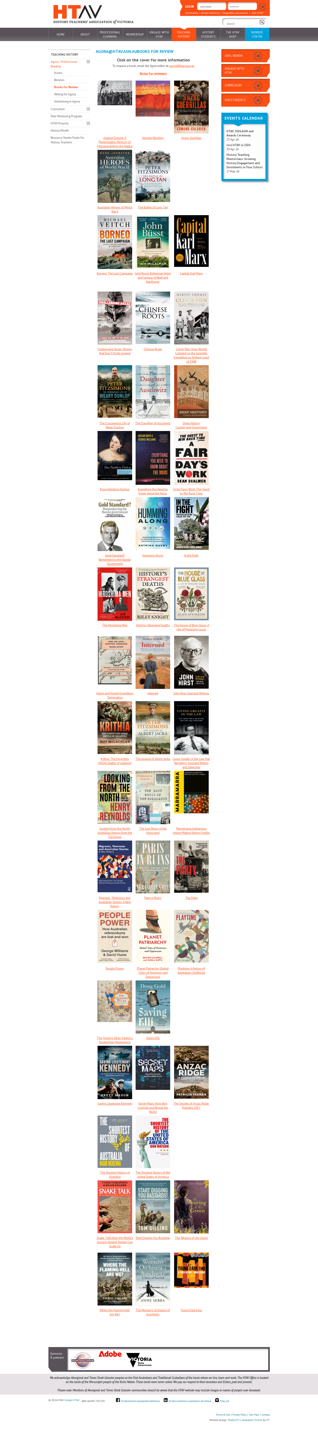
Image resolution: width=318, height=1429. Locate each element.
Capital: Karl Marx (191, 273)
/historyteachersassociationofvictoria (140, 1401)
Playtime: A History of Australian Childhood (191, 971)
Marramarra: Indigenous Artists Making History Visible (191, 831)
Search (228, 30)
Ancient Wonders (153, 138)
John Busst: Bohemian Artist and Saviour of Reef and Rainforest (153, 277)
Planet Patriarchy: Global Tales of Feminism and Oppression (153, 973)
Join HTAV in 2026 (238, 145)
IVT (268, 1420)
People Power (115, 969)
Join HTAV (257, 13)
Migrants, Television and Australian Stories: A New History (115, 902)
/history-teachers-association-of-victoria (189, 1401)
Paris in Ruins (152, 898)
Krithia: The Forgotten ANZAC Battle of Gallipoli (114, 761)
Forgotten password (234, 13)
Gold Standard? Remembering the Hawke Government (115, 560)
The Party (191, 898)
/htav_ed (222, 1401)
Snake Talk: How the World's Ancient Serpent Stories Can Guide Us (115, 1242)
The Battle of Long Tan (153, 207)
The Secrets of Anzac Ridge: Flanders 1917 (191, 1106)
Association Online (252, 1420)
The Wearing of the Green (191, 1238)
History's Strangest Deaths (153, 625)
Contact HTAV (71, 1400)
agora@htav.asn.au (181, 66)
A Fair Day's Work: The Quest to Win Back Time (191, 491)
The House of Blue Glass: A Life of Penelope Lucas (191, 627)
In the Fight (191, 556)
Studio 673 (234, 1420)
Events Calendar (244, 118)
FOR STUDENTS (235, 100)
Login (262, 7)
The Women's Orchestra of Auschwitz (153, 1312)
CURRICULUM (233, 85)
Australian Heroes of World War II (114, 209)
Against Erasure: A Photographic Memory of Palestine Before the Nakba (114, 142)
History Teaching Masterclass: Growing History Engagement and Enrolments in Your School (244, 161)
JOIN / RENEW (234, 56)
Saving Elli (153, 1038)
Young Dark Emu (191, 1310)
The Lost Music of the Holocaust (153, 831)
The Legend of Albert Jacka (152, 759)
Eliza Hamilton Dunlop (114, 489)
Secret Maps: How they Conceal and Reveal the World (153, 1108)
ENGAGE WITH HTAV (234, 71)
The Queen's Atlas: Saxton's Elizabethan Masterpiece (115, 1040)
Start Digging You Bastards (153, 1238)
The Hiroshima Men (115, 625)
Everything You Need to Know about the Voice (153, 491)
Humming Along (152, 556)
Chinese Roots (153, 349)
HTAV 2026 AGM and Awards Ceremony (240, 133)
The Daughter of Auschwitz (152, 423)
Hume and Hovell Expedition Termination (114, 695)
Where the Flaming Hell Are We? (115, 1312)
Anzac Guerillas (191, 138)
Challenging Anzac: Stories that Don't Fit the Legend (115, 351)
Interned (153, 693)
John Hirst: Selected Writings (191, 693)
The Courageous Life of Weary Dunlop (114, 425)
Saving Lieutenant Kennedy (115, 1104)
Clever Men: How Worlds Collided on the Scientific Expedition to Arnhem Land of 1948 (191, 355)
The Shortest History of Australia (115, 1175)
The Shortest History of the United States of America (152, 1175)
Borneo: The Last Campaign (115, 273)
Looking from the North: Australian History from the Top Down (115, 833)
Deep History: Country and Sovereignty (191, 425)
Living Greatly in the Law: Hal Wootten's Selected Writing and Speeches (191, 763)
